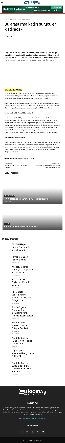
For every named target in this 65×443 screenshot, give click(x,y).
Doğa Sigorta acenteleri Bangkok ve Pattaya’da (23, 353)
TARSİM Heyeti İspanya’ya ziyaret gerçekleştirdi (20, 247)
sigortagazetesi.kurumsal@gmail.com (35, 418)
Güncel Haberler (10, 195)
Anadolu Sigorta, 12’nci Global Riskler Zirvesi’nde (22, 341)
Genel (6, 19)
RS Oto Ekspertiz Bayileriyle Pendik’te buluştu (22, 282)
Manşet (7, 223)
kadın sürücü (14, 158)
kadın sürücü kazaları (27, 158)
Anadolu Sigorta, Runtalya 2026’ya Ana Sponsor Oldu (22, 270)
